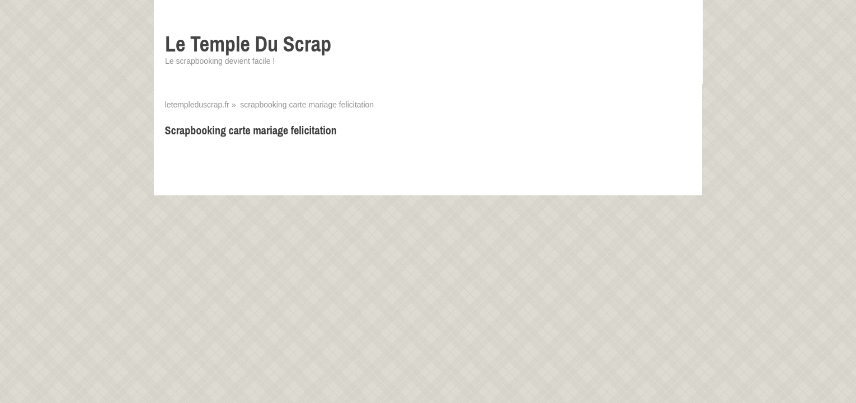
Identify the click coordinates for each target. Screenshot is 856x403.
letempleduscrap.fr (197, 104)
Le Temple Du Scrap (248, 44)
